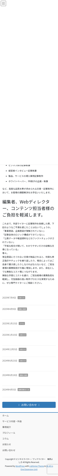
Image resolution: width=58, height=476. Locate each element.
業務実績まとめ (23, 389)
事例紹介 (6, 427)
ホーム (5, 415)
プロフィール (8, 432)
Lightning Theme (36, 466)
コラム (21, 323)
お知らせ (21, 297)
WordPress (20, 466)
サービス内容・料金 (12, 421)
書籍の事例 (22, 309)
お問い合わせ (8, 450)
